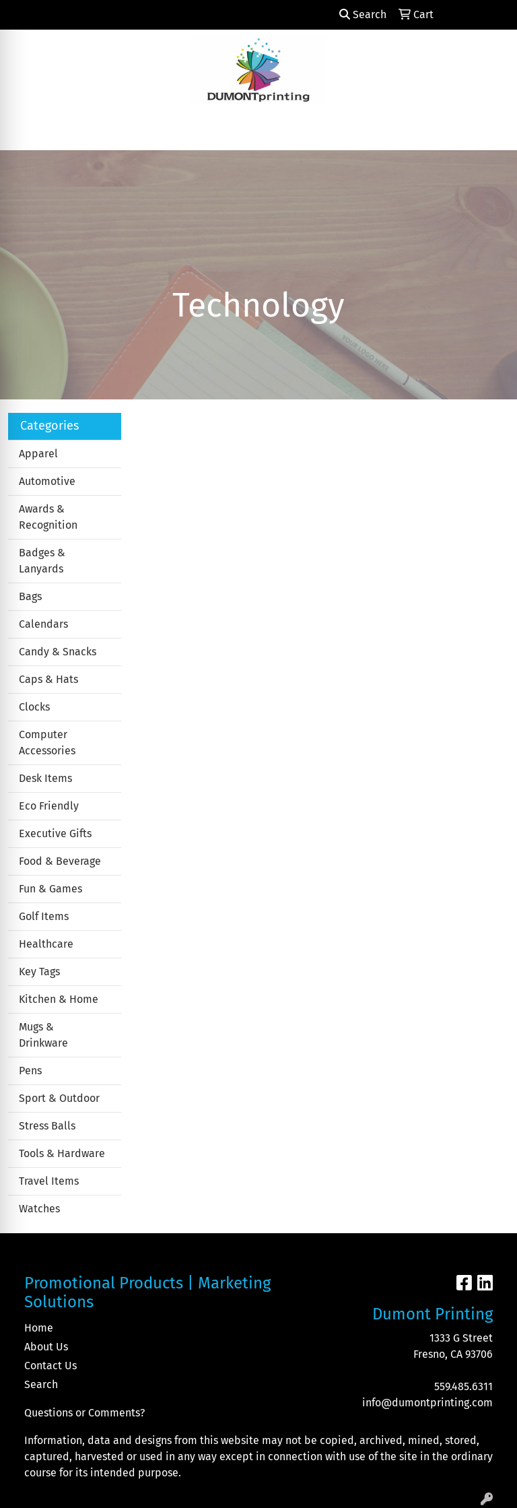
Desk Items (45, 778)
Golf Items (44, 916)
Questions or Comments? (84, 1412)
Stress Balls (47, 1125)
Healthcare (46, 944)
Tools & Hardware (62, 1153)
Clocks (34, 706)
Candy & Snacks (57, 651)
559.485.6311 (463, 1386)
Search (362, 14)
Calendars (43, 624)
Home (38, 1327)
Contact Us (50, 1365)
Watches (39, 1208)
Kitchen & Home (58, 999)
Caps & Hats (48, 679)
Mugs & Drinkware (43, 1034)
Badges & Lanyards (42, 560)
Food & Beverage (60, 861)
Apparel (38, 453)
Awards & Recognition (48, 516)
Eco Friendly (49, 805)
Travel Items (49, 1181)
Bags (30, 596)
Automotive (47, 481)
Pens (30, 1070)
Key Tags (39, 971)
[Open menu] (490, 130)
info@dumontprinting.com (427, 1402)
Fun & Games (50, 888)
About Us (46, 1346)
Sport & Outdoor (59, 1098)
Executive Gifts (55, 833)
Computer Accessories (47, 742)
